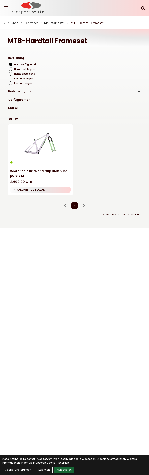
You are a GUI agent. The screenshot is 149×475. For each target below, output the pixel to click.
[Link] (6, 8)
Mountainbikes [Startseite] (54, 23)
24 (127, 214)
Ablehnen (44, 469)
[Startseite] (4, 22)
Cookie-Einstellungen (18, 469)
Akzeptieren (64, 469)
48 (132, 214)
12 (124, 214)
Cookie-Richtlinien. (58, 462)
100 (137, 214)
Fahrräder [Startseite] (31, 23)
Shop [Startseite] (14, 23)
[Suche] (143, 8)
